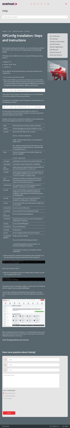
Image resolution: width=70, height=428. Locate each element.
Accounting (8, 398)
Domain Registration (56, 47)
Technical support (10, 396)
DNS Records (54, 50)
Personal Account (55, 52)
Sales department (10, 393)
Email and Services (56, 55)
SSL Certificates (55, 36)
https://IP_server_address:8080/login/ (18, 288)
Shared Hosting (55, 44)
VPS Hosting (54, 39)
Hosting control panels (57, 41)
